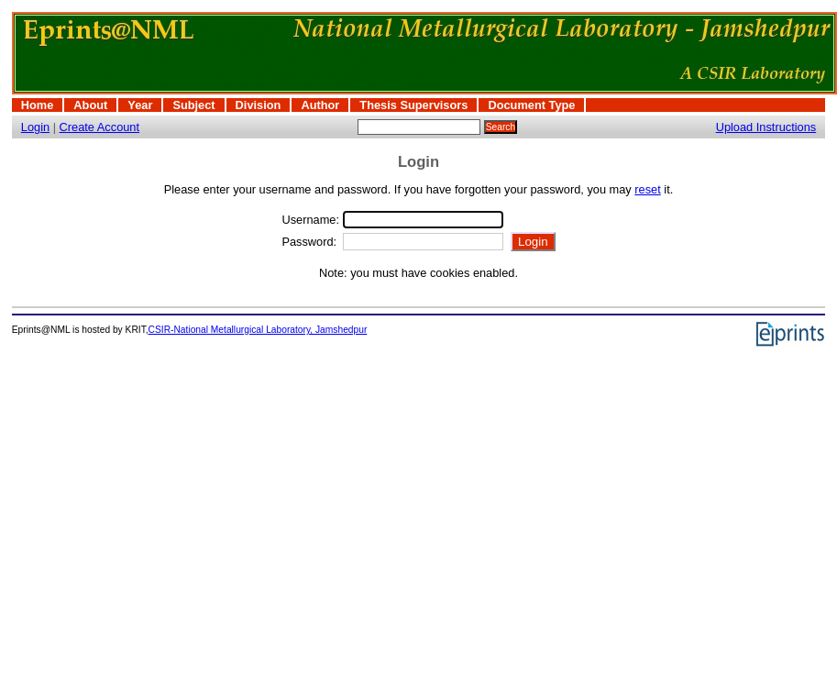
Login (35, 127)
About (90, 105)
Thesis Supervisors (413, 105)
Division (258, 105)
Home (37, 105)
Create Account (100, 127)
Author (320, 105)
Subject (193, 105)
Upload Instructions (766, 127)
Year (139, 105)
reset (647, 189)
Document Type (531, 105)
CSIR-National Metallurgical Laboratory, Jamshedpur (258, 330)
